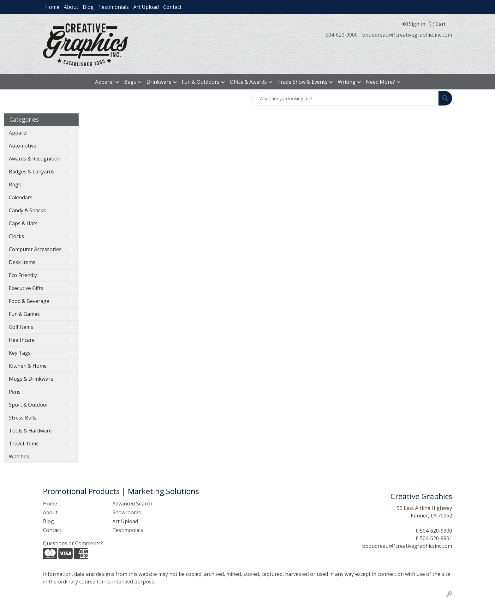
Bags (130, 81)
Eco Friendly (23, 275)
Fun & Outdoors (200, 81)
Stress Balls (22, 417)
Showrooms (126, 512)
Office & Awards (248, 81)
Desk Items (22, 262)
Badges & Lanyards (31, 171)
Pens (15, 391)
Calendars (21, 197)
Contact (172, 6)
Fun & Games (24, 314)
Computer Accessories (35, 249)
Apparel (104, 81)
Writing (346, 81)
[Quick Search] (345, 98)
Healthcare (22, 339)
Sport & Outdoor (28, 404)
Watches (19, 456)
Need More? (380, 81)
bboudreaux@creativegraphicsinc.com (407, 34)
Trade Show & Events (302, 81)
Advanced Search (132, 503)
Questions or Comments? (73, 543)
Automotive (22, 145)
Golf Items (21, 326)
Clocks (16, 236)
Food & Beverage (29, 301)
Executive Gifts (26, 288)
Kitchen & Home (28, 365)
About (71, 6)
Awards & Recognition (35, 158)
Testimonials (113, 6)
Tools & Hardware (30, 430)
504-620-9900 (341, 34)
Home (52, 6)
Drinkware (158, 81)
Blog (88, 6)
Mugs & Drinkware (31, 378)
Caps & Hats (23, 223)
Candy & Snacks (27, 210)
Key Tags (20, 352)
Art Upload (146, 6)
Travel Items (24, 443)
